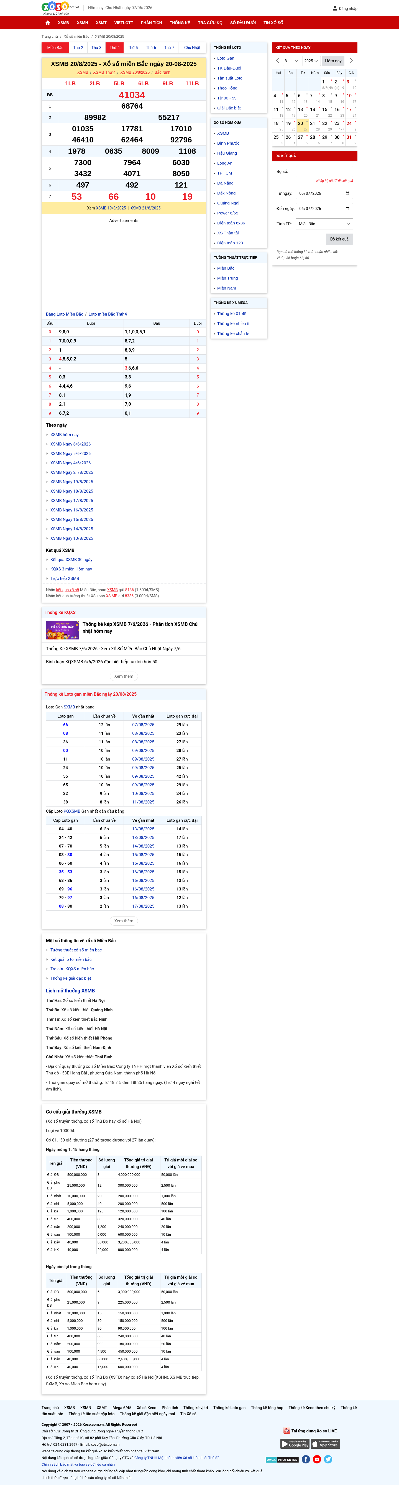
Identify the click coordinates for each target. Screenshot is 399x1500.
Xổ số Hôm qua (227, 123)
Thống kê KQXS (60, 612)
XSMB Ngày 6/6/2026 (70, 444)
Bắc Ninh (162, 72)
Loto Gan (225, 58)
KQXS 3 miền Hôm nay (71, 569)
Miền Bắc (225, 268)
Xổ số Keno (147, 1408)
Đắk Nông (226, 193)
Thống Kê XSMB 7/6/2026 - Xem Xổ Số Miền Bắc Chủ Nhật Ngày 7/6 (113, 648)
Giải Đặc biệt (229, 108)
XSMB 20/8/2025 (135, 72)
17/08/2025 (143, 906)
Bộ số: (282, 171)
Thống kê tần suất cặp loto (92, 1414)
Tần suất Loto (229, 78)
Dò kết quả (339, 239)
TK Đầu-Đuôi (229, 68)
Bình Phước (228, 143)
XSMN (82, 23)
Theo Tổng (227, 88)
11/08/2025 (143, 802)
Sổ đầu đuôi (243, 23)
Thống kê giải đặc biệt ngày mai (147, 1414)
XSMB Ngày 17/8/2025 (71, 500)
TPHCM (224, 173)
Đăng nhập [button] (345, 8)
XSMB (63, 23)
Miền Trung (227, 278)
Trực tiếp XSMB (64, 578)
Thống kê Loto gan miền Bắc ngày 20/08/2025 (91, 694)
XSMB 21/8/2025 (145, 208)
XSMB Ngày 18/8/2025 (71, 491)
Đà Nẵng (225, 183)
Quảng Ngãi (228, 203)
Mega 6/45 (121, 1408)
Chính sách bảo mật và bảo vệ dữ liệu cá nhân (78, 1464)
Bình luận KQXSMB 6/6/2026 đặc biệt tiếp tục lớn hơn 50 (101, 661)
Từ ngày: (284, 193)
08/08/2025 (143, 733)
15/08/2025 (143, 854)
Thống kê (180, 23)
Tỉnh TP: (284, 223)
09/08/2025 (143, 750)
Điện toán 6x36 (231, 223)
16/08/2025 (143, 871)
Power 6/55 (227, 213)
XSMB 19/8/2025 (111, 208)
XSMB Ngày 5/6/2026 (70, 453)
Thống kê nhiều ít (233, 323)
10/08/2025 (143, 793)
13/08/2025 (143, 828)
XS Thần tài (228, 233)
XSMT (101, 23)
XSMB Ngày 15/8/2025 (71, 519)
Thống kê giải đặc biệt (70, 978)
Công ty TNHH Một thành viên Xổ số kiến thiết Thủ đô (176, 1458)
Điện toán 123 (230, 242)
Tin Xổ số (273, 23)
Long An (224, 163)
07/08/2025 (143, 724)
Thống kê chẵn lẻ (233, 333)
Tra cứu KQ (210, 23)
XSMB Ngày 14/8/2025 (71, 528)
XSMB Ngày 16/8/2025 (71, 510)
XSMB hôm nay (64, 434)
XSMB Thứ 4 (104, 72)
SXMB (69, 707)
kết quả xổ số (67, 590)
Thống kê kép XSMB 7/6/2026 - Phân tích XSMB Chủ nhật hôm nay (140, 627)
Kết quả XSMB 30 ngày (71, 559)
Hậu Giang (227, 153)
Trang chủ (50, 1408)
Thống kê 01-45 (232, 313)
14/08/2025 (143, 846)
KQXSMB (72, 811)
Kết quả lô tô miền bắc (71, 959)
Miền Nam (226, 288)
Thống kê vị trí (195, 1408)
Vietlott (123, 23)
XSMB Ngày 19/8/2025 (71, 481)
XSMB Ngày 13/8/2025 (71, 538)
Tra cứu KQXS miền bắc (72, 968)
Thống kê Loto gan (229, 1408)
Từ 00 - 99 (227, 98)
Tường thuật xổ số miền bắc (76, 950)
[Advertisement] (124, 262)
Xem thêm (123, 676)
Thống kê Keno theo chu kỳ (312, 1408)
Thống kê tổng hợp (267, 1408)
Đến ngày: (286, 208)
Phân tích (151, 23)
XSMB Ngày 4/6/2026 (70, 462)
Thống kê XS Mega (231, 303)
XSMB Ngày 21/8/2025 (71, 472)
